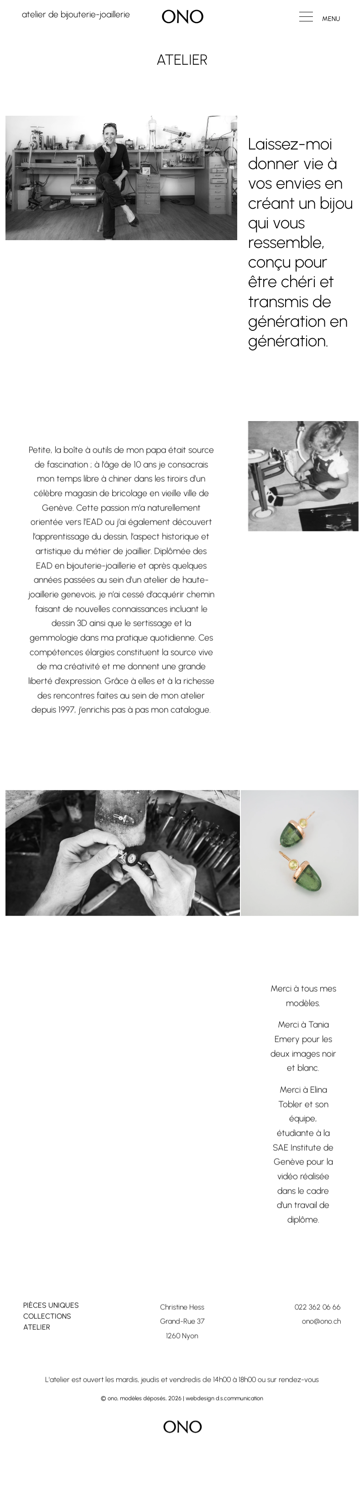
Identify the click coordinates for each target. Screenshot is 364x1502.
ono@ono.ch (321, 1336)
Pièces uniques (51, 1320)
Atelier (36, 1341)
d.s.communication (239, 1413)
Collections (47, 1331)
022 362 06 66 (318, 1321)
